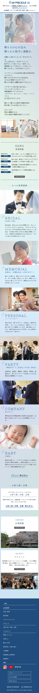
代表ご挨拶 (6, 611)
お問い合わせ (13, 681)
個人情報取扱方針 (26, 687)
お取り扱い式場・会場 (9, 627)
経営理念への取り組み (9, 646)
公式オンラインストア (15, 673)
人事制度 (5, 650)
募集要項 (5, 658)
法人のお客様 (13, 677)
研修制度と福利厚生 (9, 654)
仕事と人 (5, 639)
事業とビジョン (7, 635)
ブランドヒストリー (9, 619)
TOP (5, 603)
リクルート (7, 631)
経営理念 (5, 615)
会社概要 (6, 608)
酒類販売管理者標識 (13, 687)
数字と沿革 (6, 643)
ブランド (6, 623)
